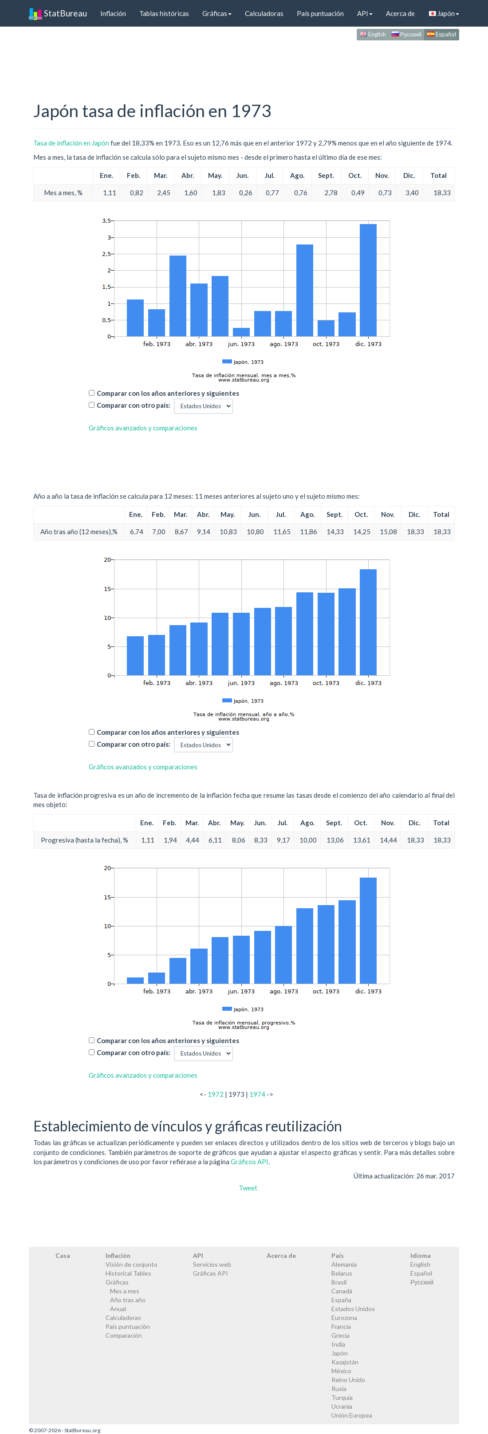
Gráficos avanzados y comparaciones (143, 428)
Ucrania (341, 1406)
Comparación (124, 1335)
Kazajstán (344, 1362)
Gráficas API (210, 1273)
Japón (444, 13)
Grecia (340, 1335)
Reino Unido (348, 1379)
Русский (406, 34)
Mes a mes (124, 1291)
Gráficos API (249, 1162)
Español (441, 34)
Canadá (341, 1291)
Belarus (341, 1273)
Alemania (344, 1264)
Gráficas (217, 13)
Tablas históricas (164, 13)
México (341, 1371)
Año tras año (128, 1300)
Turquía (342, 1397)
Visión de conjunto (131, 1264)
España (341, 1300)
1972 (216, 1094)
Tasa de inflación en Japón (71, 143)
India (338, 1344)
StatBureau (58, 13)
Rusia (338, 1388)
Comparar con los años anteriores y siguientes (168, 393)
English (373, 34)
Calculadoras (264, 13)
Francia (341, 1326)
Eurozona (344, 1317)
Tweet (248, 1188)
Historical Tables (128, 1273)
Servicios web (212, 1264)
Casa (62, 1255)
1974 (257, 1094)
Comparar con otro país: (133, 405)
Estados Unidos (353, 1308)
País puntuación (320, 13)
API (365, 13)
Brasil (338, 1282)
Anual (118, 1308)
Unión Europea (351, 1415)
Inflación (113, 13)
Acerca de (400, 13)
